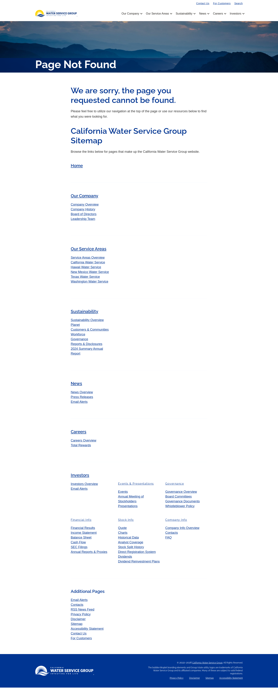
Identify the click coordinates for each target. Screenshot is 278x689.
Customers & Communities (90, 331)
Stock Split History (131, 548)
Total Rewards (81, 447)
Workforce (78, 336)
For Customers (222, 3)
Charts (122, 534)
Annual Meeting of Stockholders (131, 500)
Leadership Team (83, 220)
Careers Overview (83, 442)
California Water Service (88, 264)
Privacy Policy (81, 616)
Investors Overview (84, 485)
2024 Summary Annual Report (87, 353)
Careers (219, 14)
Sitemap (76, 625)
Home (77, 167)
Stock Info (126, 521)
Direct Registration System (137, 553)
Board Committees (178, 498)
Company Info (176, 521)
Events (123, 493)
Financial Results (83, 529)
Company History (83, 211)
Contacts (171, 534)
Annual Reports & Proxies (89, 553)
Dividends (125, 558)
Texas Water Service (85, 278)
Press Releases (82, 398)
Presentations (128, 507)
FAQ (168, 539)
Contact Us (202, 3)
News (204, 14)
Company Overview (85, 206)
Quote (122, 529)
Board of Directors (83, 215)
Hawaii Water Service (86, 268)
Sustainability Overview (87, 321)
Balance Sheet (81, 539)
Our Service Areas (159, 14)
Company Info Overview (182, 529)
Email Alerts (79, 403)
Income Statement (84, 534)
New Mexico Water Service (90, 273)
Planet (75, 326)
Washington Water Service (89, 283)
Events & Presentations (136, 485)
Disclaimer (78, 620)
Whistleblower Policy (179, 507)
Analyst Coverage (130, 544)
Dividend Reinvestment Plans (139, 563)
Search (238, 3)
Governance (79, 341)
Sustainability (185, 14)
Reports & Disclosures (86, 345)
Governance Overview (181, 493)
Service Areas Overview (88, 259)
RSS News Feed (82, 611)
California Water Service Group (207, 664)
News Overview (82, 394)
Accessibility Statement (87, 630)
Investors (235, 14)
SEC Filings (79, 548)
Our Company (131, 14)
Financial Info (81, 521)
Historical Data (128, 539)
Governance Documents (182, 503)
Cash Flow (78, 544)
